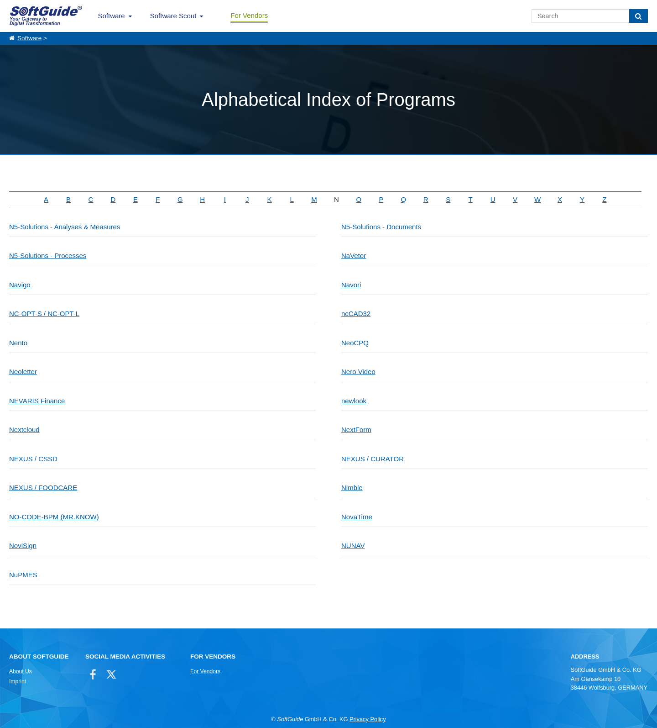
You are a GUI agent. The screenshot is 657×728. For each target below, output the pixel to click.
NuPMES (23, 575)
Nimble (352, 487)
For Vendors (249, 15)
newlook (353, 401)
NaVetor (353, 255)
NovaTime (356, 517)
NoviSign (22, 545)
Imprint (17, 681)
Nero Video (358, 371)
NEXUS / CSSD (33, 459)
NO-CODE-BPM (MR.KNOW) (54, 517)
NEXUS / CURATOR (372, 459)
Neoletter (23, 371)
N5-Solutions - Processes (47, 255)
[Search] (638, 16)
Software (111, 16)
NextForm (356, 429)
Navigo (20, 285)
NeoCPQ (355, 343)
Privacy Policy (367, 719)
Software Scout (173, 16)
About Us (20, 671)
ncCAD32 (355, 313)
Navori (351, 285)
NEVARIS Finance (37, 401)
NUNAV (353, 545)
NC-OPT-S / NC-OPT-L (44, 313)
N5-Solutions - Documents (381, 227)
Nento (18, 343)
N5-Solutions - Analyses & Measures (64, 227)
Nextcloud (24, 429)
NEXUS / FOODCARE (43, 487)
